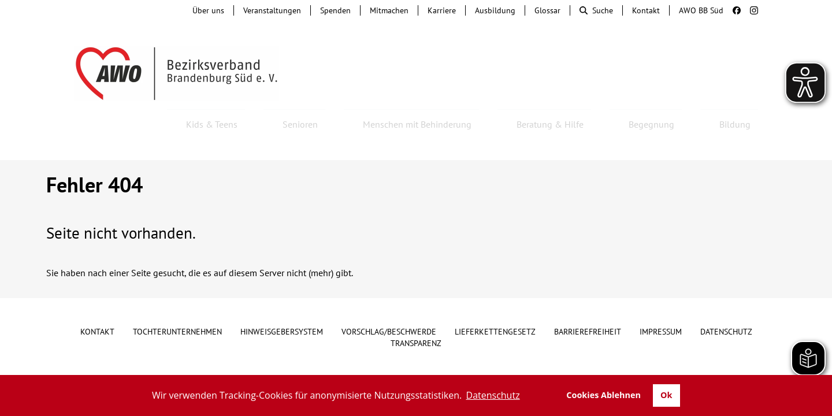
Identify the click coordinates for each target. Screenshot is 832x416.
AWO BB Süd (701, 10)
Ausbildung (495, 10)
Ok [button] (666, 394)
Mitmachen (389, 10)
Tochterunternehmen (177, 300)
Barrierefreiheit (587, 300)
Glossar (547, 10)
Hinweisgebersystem (281, 300)
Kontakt (646, 10)
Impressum (661, 300)
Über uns (208, 10)
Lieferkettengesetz (495, 300)
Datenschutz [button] (493, 395)
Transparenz (416, 312)
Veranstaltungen (272, 10)
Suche (596, 10)
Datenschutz (726, 300)
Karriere (442, 10)
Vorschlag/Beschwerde (388, 300)
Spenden (335, 10)
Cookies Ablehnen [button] (603, 394)
